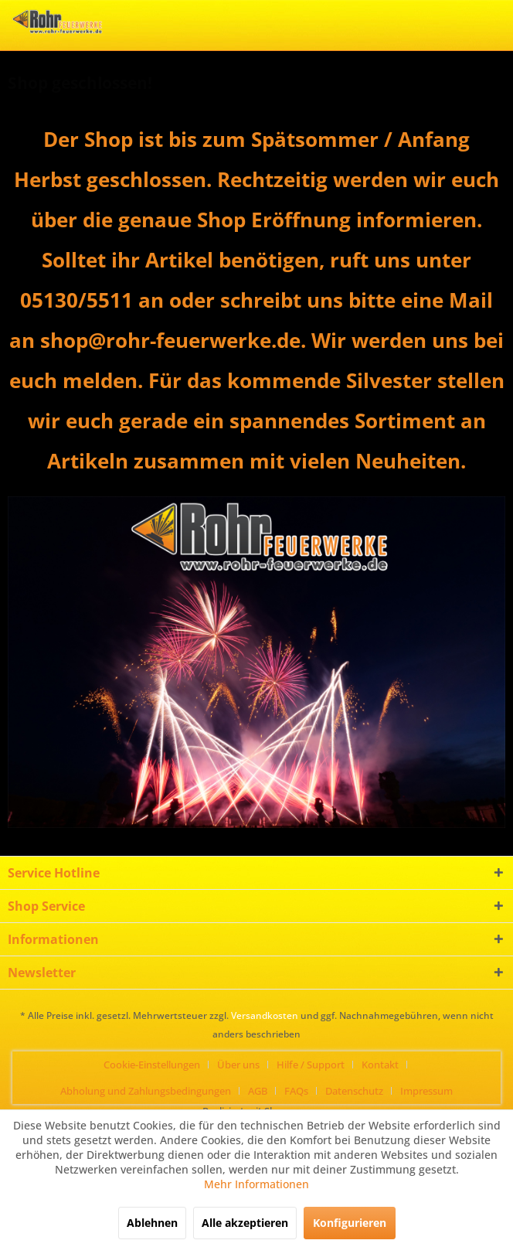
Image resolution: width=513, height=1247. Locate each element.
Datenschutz (354, 1091)
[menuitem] (157, 1064)
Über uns (238, 1065)
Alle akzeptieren (245, 1222)
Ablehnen (152, 1222)
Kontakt (380, 1065)
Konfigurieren (349, 1222)
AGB (257, 1091)
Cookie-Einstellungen (152, 1065)
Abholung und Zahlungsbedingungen (145, 1091)
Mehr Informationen (256, 1184)
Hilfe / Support (311, 1065)
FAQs (296, 1091)
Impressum (426, 1091)
